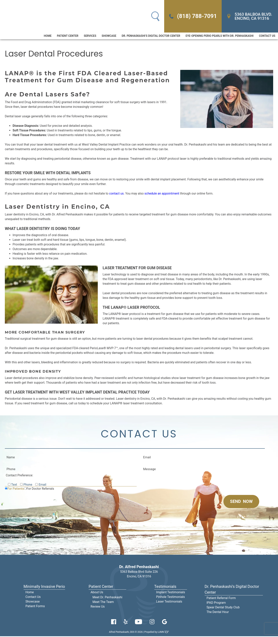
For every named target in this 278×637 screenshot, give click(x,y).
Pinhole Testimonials (170, 597)
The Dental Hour (218, 613)
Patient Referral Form (221, 599)
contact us (116, 194)
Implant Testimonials (170, 593)
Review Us (98, 607)
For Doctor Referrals (40, 489)
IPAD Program (216, 603)
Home (47, 36)
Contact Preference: (19, 476)
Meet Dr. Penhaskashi (107, 598)
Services (90, 36)
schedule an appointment (161, 194)
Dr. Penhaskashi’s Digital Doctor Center (151, 36)
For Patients (15, 489)
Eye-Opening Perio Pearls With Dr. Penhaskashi (220, 36)
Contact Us (267, 36)
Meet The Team (103, 602)
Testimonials (165, 587)
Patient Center (67, 36)
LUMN (163, 632)
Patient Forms (35, 607)
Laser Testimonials (169, 602)
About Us (97, 593)
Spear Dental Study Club (223, 608)
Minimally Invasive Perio (44, 587)
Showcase (109, 36)
